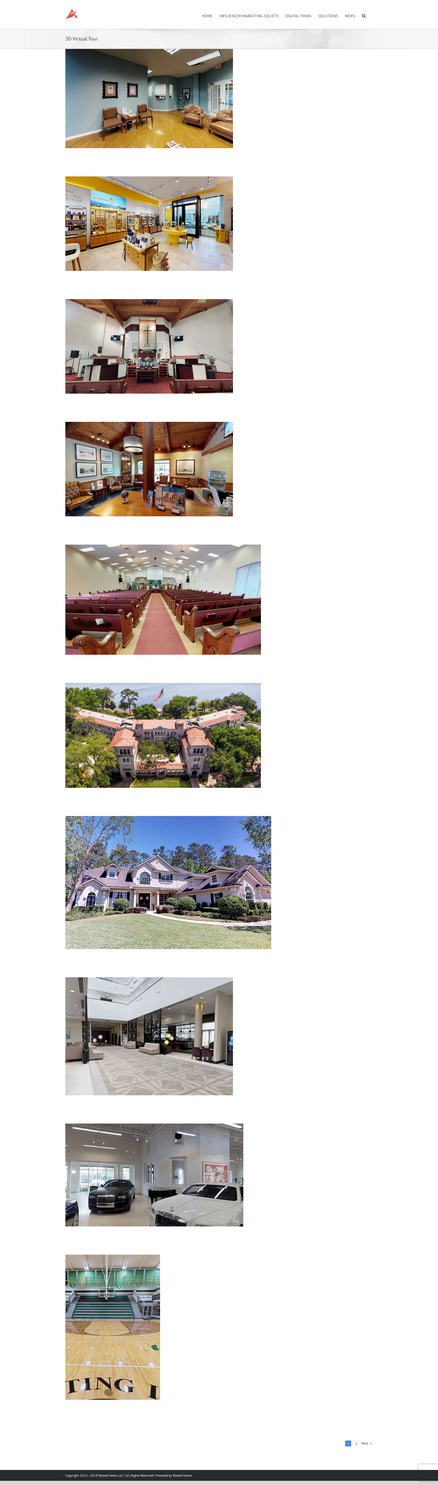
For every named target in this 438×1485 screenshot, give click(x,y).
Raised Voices (182, 1475)
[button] (364, 15)
